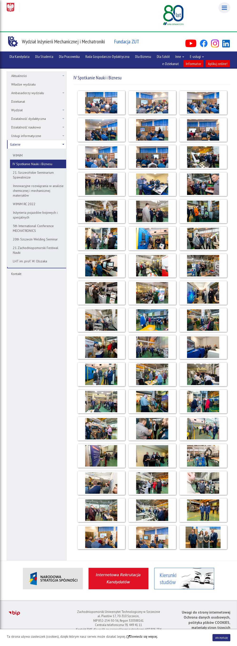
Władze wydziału (23, 84)
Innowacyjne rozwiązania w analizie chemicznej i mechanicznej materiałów (38, 191)
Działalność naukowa (37, 127)
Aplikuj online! (217, 63)
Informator (193, 63)
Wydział (37, 110)
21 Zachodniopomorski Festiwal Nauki (35, 250)
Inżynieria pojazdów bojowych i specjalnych (35, 214)
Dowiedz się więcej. (144, 636)
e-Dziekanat (170, 63)
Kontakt (16, 274)
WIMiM (18, 155)
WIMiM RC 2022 (24, 204)
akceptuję (221, 637)
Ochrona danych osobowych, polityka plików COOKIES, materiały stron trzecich (207, 622)
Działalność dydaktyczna (37, 119)
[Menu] (224, 7)
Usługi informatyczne (37, 136)
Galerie (37, 144)
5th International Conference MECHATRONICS (33, 228)
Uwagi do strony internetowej (206, 612)
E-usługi (197, 56)
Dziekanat (18, 101)
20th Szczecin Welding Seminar (35, 239)
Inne (179, 56)
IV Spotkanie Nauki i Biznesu (32, 164)
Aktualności (37, 76)
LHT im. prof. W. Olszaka (30, 261)
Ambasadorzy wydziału (37, 93)
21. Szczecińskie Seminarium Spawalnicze (33, 174)
